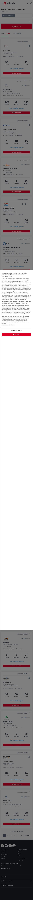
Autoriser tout (16, 334)
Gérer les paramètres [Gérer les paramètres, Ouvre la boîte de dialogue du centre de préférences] (16, 330)
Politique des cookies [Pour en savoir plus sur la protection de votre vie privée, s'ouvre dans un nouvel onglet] (20, 299)
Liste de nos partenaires (8, 325)
